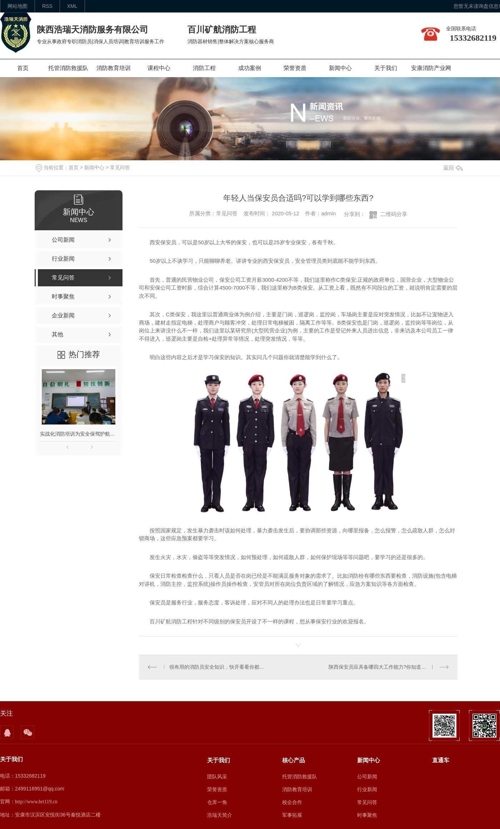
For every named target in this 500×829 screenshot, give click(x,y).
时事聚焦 (367, 815)
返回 (452, 168)
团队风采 (217, 776)
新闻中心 (340, 68)
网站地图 (18, 6)
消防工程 (204, 68)
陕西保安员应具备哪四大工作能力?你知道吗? (379, 667)
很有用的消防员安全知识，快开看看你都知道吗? (218, 667)
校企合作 (292, 802)
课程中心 (159, 68)
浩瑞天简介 (219, 815)
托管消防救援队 (68, 68)
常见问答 (120, 167)
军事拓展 (292, 815)
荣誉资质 (295, 68)
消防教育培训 (113, 68)
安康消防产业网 (431, 68)
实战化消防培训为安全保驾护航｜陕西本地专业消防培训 (78, 434)
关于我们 (385, 68)
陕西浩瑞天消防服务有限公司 (92, 29)
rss (47, 6)
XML (72, 6)
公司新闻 (367, 776)
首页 (23, 68)
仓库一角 (217, 802)
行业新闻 (367, 789)
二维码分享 (393, 214)
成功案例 (249, 68)
